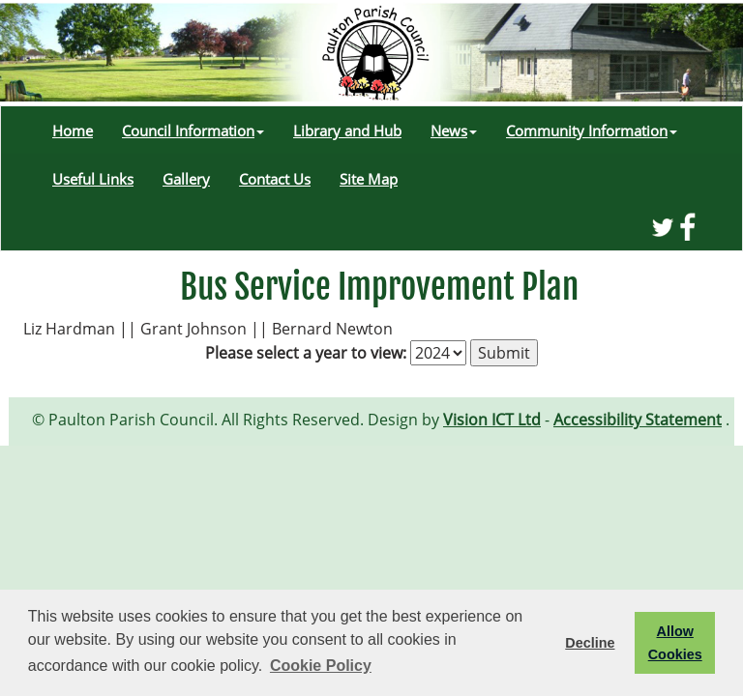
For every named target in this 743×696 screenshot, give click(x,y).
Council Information (193, 130)
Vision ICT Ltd (492, 419)
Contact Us (275, 178)
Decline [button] (589, 643)
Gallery (186, 178)
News (454, 130)
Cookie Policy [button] (321, 665)
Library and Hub (347, 130)
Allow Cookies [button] (675, 643)
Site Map (369, 178)
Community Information (591, 130)
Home (72, 130)
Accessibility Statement (637, 419)
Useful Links (93, 178)
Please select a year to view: (305, 352)
